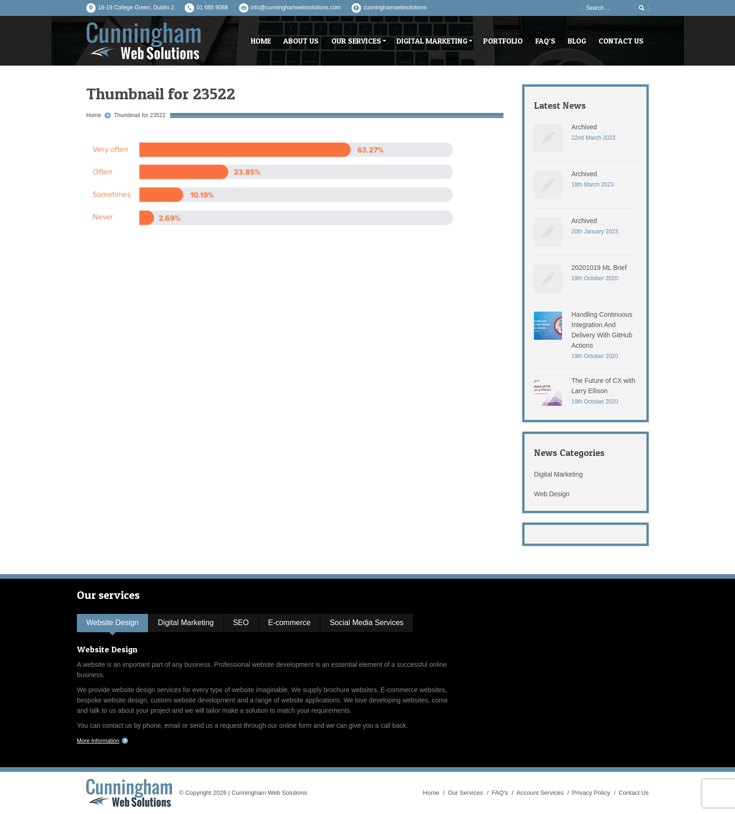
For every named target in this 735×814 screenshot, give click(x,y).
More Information (98, 741)
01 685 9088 (212, 7)
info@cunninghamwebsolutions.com (296, 7)
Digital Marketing (558, 474)
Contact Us (634, 792)
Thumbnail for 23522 (139, 115)
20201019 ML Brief (599, 267)
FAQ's (500, 792)
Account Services (540, 792)
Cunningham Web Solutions (269, 792)
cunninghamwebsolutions (395, 7)
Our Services (465, 792)
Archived (584, 127)
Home (93, 115)
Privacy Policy (591, 792)
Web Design (552, 494)
